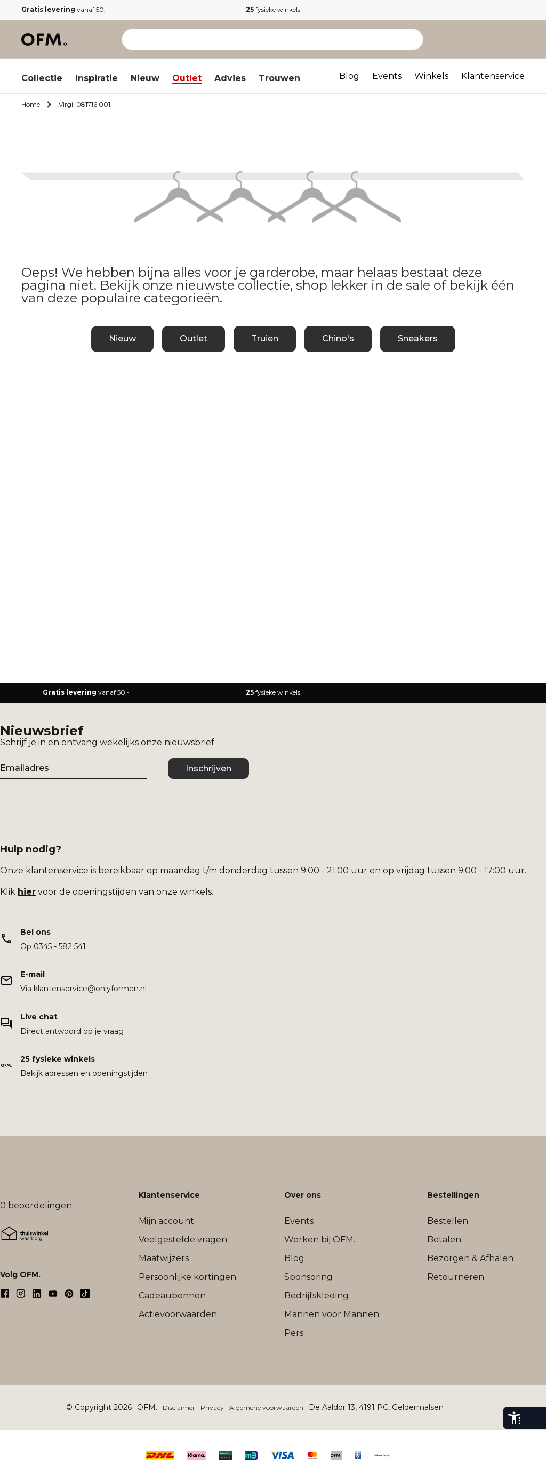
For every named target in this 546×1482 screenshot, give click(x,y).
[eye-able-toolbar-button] (514, 1418)
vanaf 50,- (64, 9)
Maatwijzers (164, 1258)
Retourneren (455, 1277)
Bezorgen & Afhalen (470, 1258)
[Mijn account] (471, 39)
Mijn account (166, 1221)
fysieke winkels (273, 9)
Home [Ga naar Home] (30, 104)
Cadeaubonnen (172, 1295)
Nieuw (145, 78)
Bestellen (447, 1221)
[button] (494, 39)
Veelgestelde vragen (183, 1239)
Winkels (431, 76)
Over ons (302, 1195)
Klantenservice (493, 76)
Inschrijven (208, 768)
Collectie (41, 78)
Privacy (212, 1408)
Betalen (444, 1239)
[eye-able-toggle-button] (535, 1418)
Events (387, 76)
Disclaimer (179, 1408)
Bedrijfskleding (316, 1295)
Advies (230, 78)
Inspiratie (96, 78)
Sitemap (462, 1408)
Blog (349, 76)
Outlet (187, 78)
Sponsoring (308, 1277)
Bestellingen (453, 1195)
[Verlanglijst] (494, 39)
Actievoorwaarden (178, 1314)
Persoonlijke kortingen (187, 1277)
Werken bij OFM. (319, 1239)
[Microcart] (518, 39)
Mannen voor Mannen (331, 1314)
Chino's (338, 338)
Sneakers (418, 338)
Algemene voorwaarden (266, 1408)
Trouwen (279, 78)
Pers (293, 1333)
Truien (264, 338)
